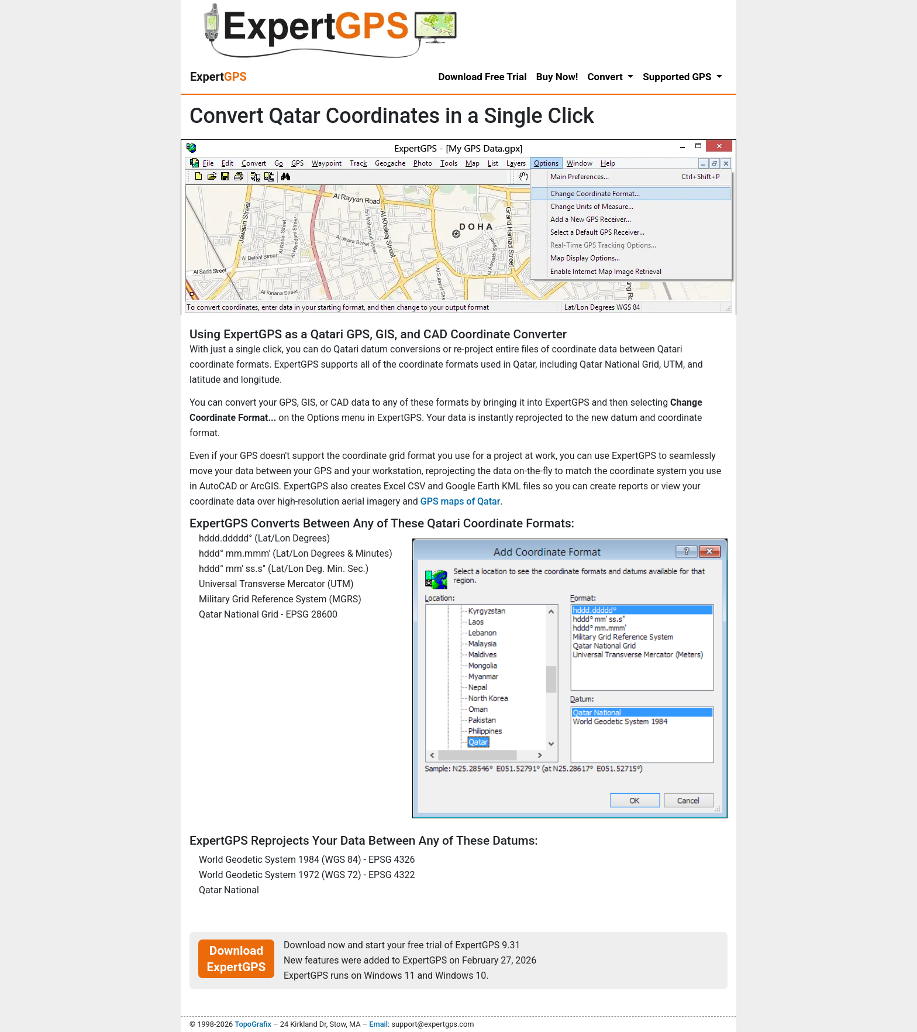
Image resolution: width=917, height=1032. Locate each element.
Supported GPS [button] (678, 77)
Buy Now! (557, 77)
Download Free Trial (482, 77)
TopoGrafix (253, 1024)
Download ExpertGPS (236, 959)
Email (378, 1024)
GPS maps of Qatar (460, 501)
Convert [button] (606, 77)
